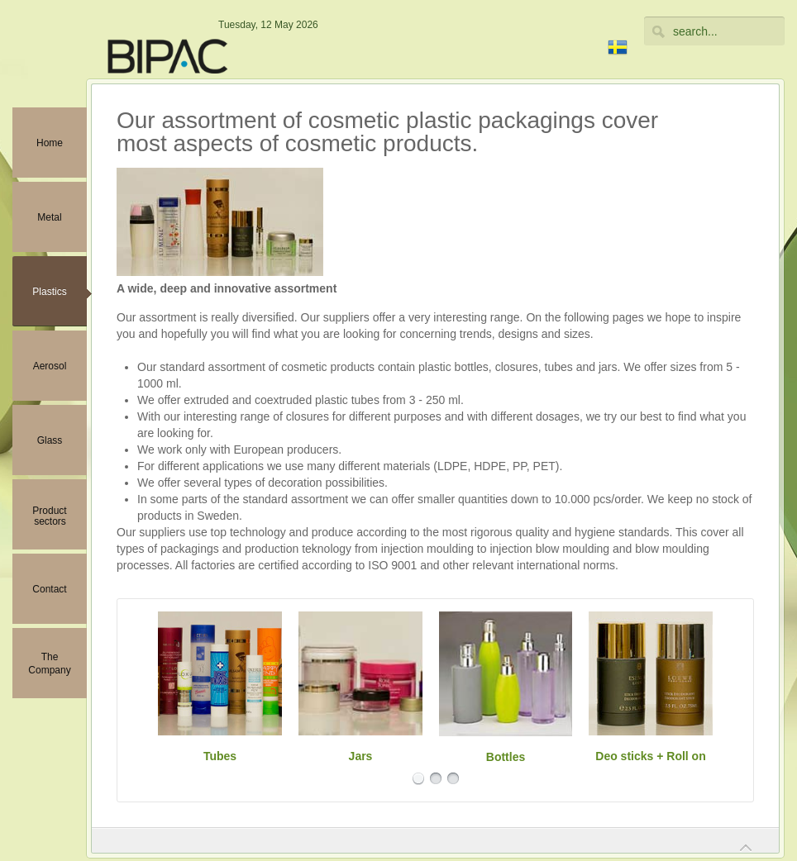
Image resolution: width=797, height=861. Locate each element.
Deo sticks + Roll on (650, 756)
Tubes (219, 756)
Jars (361, 756)
